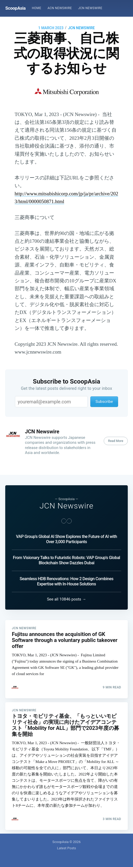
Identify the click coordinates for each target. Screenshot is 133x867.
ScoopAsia (15, 8)
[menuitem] (37, 8)
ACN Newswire (59, 8)
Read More (115, 441)
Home (36, 8)
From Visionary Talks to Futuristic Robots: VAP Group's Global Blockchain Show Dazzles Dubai (66, 554)
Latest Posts (66, 848)
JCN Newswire (90, 8)
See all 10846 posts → (66, 593)
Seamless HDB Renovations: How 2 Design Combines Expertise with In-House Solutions (66, 576)
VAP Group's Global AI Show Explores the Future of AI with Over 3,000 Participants (66, 533)
